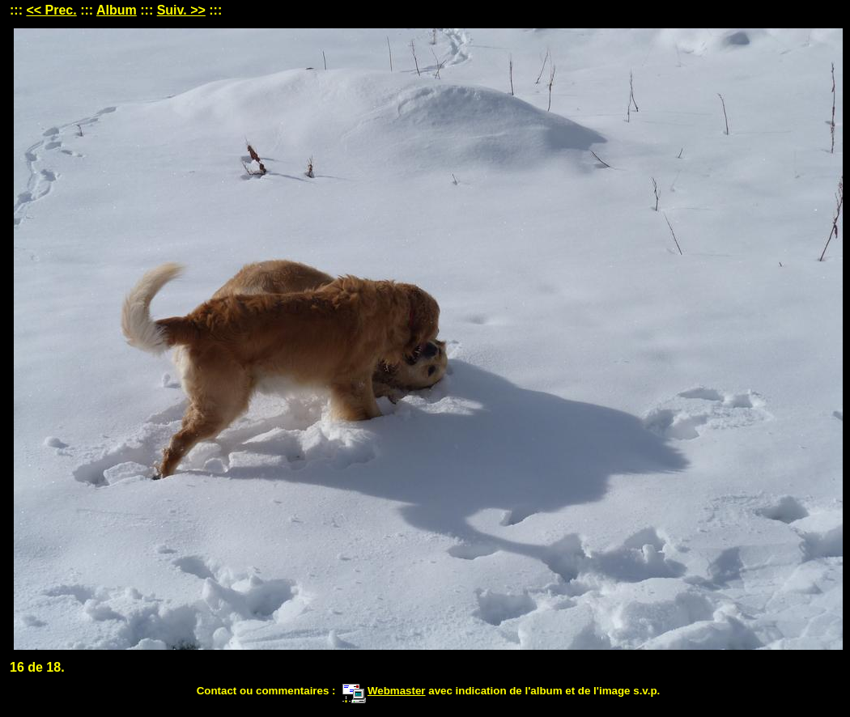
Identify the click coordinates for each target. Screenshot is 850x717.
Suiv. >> (181, 10)
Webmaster (384, 691)
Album (116, 10)
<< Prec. (51, 10)
